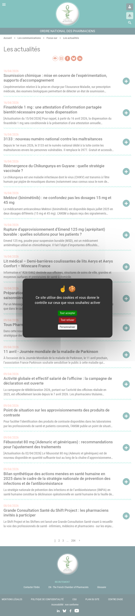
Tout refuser (67, 320)
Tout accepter (67, 313)
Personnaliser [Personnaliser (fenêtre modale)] (67, 327)
